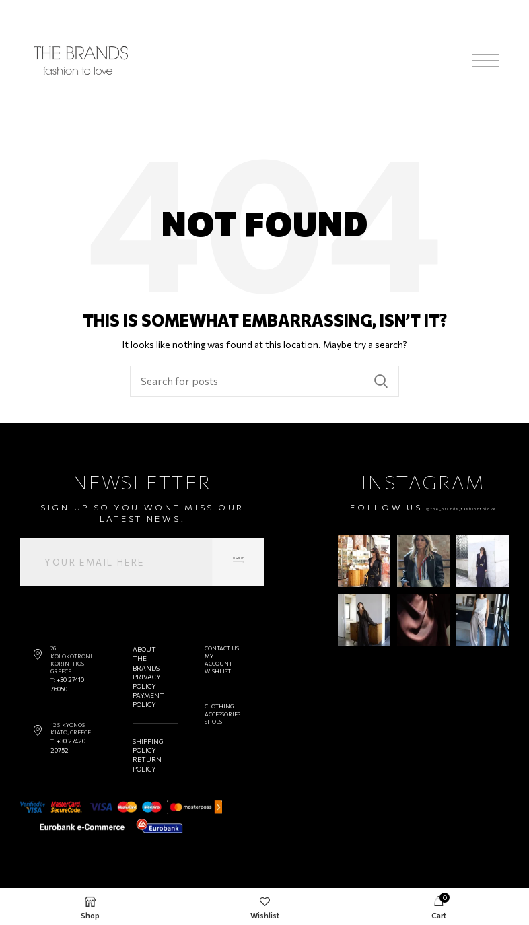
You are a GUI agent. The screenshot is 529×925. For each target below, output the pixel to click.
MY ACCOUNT (216, 660)
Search (381, 381)
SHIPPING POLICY (146, 733)
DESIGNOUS (493, 875)
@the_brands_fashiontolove (424, 518)
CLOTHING (216, 706)
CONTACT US (219, 648)
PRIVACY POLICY (144, 675)
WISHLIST (215, 671)
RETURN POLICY (145, 748)
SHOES (210, 721)
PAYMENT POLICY (146, 690)
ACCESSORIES (220, 714)
